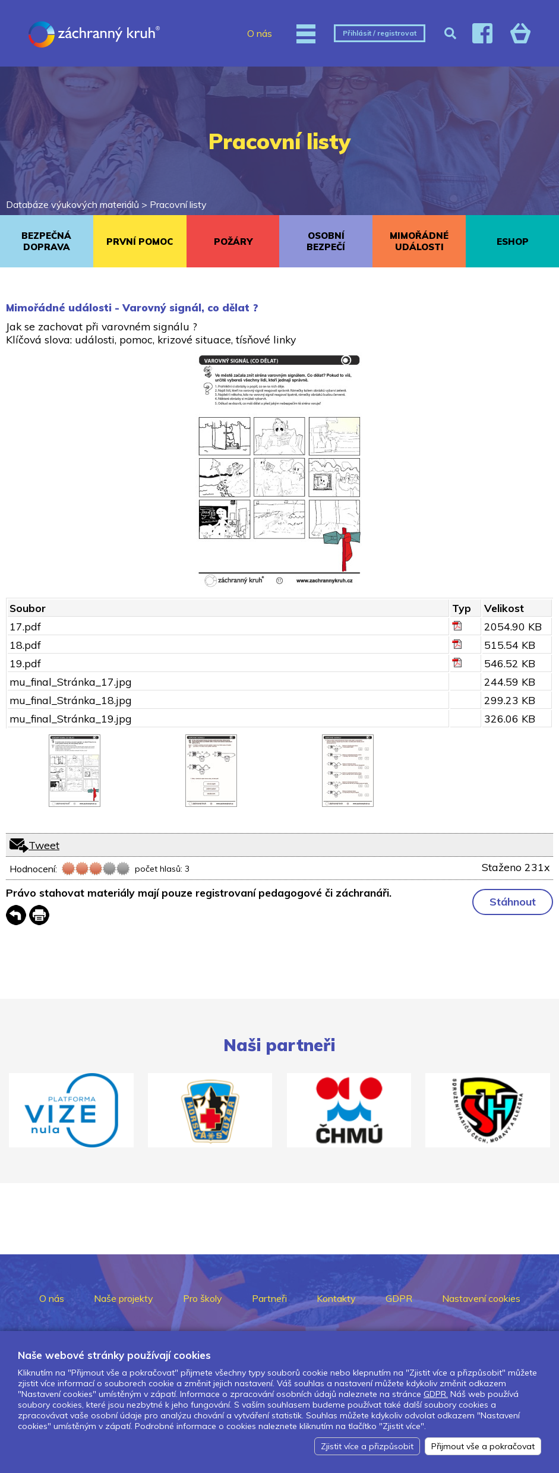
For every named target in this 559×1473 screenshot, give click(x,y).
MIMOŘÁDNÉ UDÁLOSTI (419, 241)
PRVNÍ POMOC (139, 241)
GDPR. (436, 1394)
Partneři (269, 1298)
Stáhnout (512, 902)
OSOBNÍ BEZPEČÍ (326, 241)
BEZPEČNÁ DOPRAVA (46, 241)
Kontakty (336, 1298)
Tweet (44, 844)
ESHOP (513, 241)
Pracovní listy (178, 204)
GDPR (399, 1298)
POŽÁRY (233, 241)
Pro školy (202, 1298)
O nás (259, 33)
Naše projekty (123, 1298)
